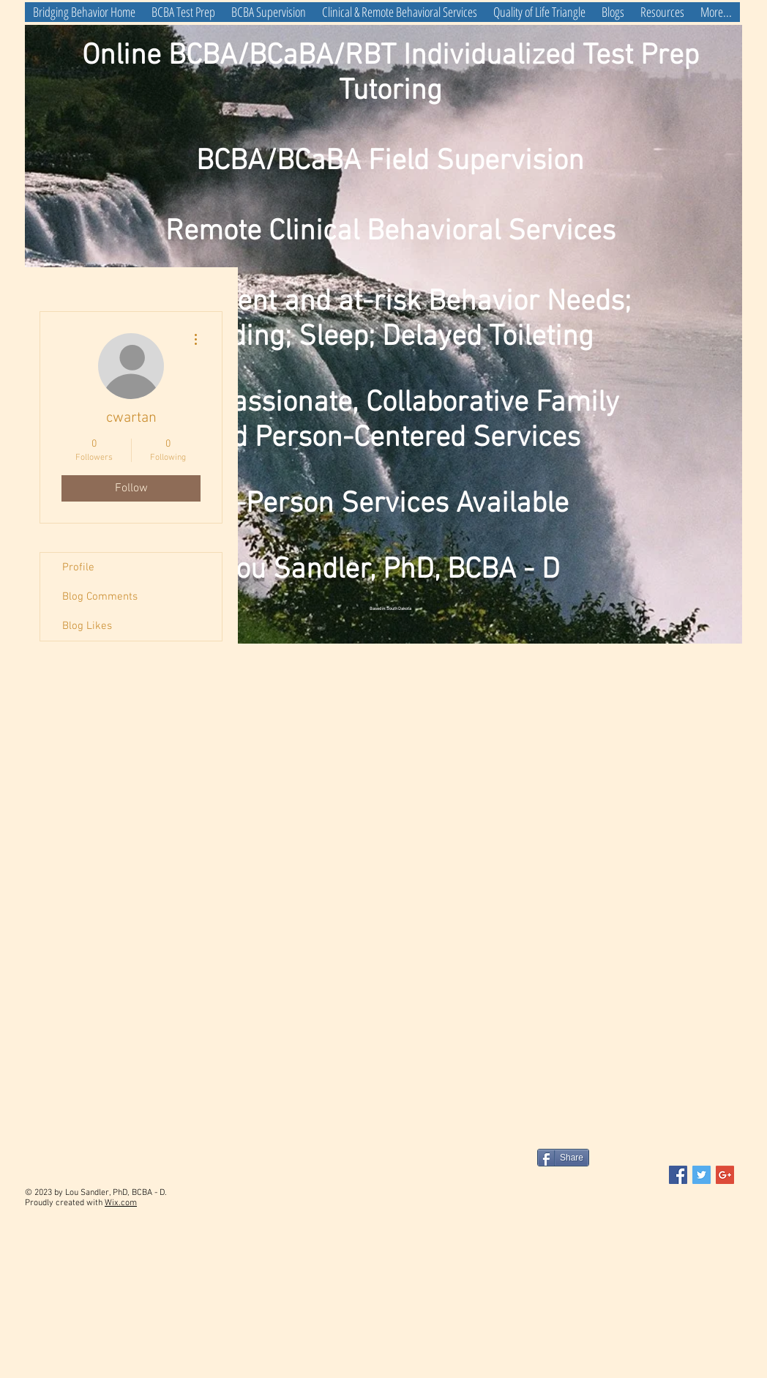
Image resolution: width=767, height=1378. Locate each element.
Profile (78, 567)
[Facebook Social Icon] (678, 1175)
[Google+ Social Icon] (725, 1175)
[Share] (563, 1157)
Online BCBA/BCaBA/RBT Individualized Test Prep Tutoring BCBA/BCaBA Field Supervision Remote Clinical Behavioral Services (390, 144)
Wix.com (121, 1203)
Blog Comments (100, 596)
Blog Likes (87, 626)
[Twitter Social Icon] (701, 1175)
